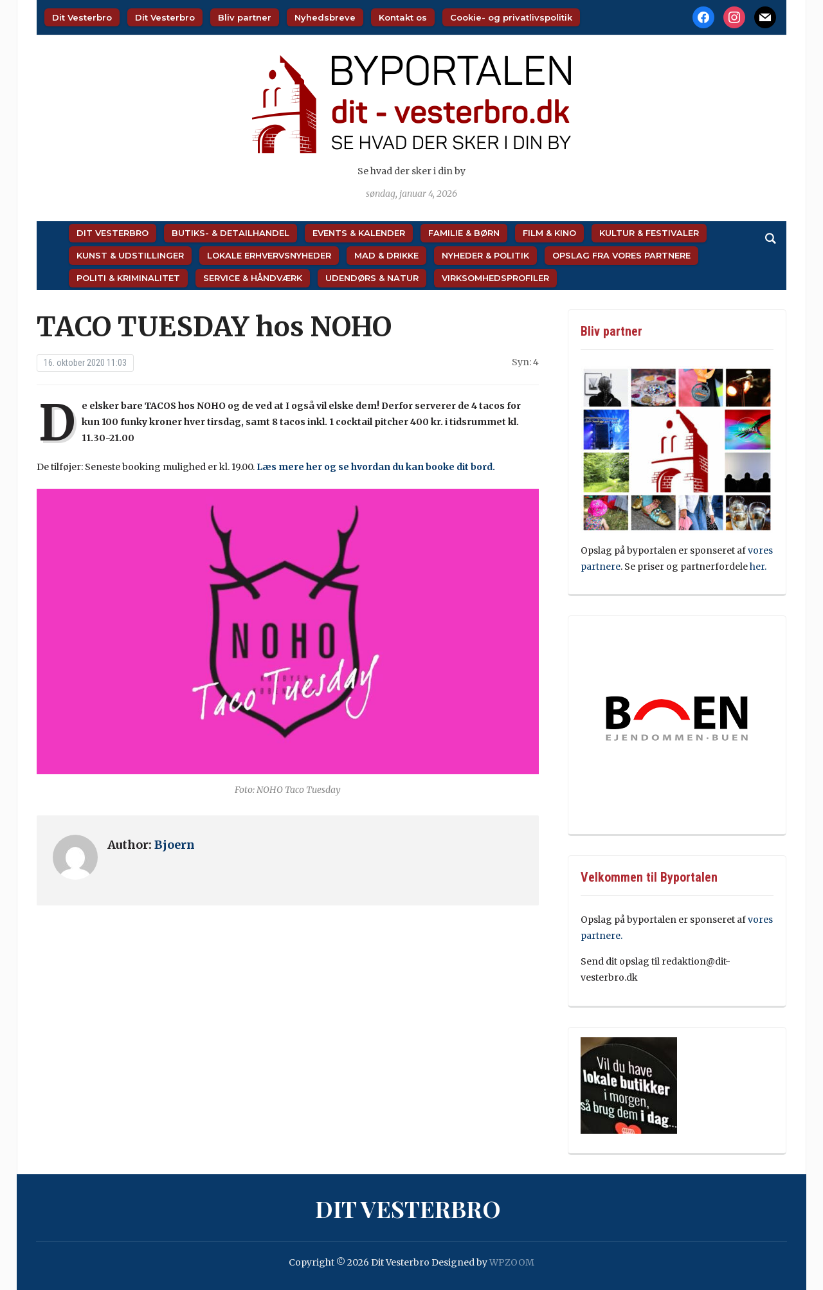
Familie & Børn (464, 233)
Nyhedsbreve (325, 17)
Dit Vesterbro (82, 17)
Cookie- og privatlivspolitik (511, 17)
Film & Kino (549, 233)
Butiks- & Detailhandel (230, 233)
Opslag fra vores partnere (621, 255)
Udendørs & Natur (372, 278)
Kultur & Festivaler (649, 233)
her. (758, 566)
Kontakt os (403, 17)
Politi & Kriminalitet (128, 278)
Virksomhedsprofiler (495, 278)
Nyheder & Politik (485, 255)
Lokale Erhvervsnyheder (269, 255)
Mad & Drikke (386, 255)
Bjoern (174, 844)
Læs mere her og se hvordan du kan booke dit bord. (376, 467)
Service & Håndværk (252, 278)
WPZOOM (511, 1262)
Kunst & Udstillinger (130, 255)
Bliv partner (244, 17)
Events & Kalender (358, 233)
